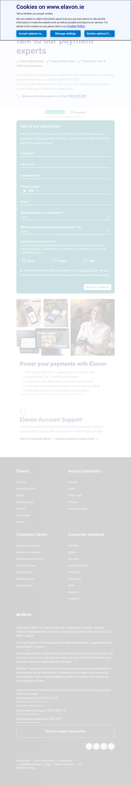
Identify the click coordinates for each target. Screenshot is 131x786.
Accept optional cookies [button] (33, 33)
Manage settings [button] (65, 33)
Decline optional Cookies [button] (101, 33)
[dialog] (65, 20)
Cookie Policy (76, 26)
